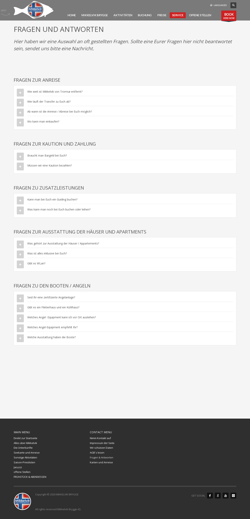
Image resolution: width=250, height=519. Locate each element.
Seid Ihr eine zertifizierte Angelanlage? (51, 297)
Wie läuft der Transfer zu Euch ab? (49, 101)
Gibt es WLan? (36, 263)
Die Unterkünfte (23, 447)
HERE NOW (228, 16)
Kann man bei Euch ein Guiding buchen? (52, 199)
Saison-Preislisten (24, 462)
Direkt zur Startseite (25, 438)
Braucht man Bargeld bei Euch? (47, 155)
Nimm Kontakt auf (100, 438)
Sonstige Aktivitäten (25, 457)
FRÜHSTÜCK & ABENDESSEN (30, 477)
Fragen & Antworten (101, 457)
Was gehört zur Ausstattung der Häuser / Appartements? (63, 243)
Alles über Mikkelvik (25, 443)
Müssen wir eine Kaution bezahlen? (49, 165)
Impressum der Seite (102, 443)
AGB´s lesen (97, 452)
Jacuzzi (18, 467)
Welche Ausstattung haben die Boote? (51, 337)
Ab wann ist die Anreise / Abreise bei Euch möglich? (59, 111)
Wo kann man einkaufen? (43, 121)
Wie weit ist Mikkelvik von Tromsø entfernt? (54, 91)
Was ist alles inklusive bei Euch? (47, 253)
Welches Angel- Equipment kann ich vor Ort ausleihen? (61, 317)
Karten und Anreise (101, 462)
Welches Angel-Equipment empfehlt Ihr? (52, 327)
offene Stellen (22, 472)
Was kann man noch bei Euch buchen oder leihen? (58, 209)
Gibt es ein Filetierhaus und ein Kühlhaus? (53, 307)
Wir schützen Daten (101, 447)
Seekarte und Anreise (27, 452)
